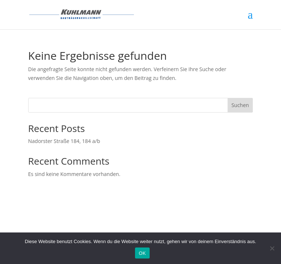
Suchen (240, 105)
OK (142, 253)
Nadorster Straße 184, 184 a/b (64, 141)
